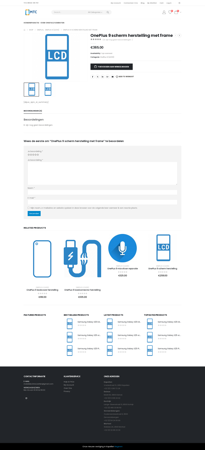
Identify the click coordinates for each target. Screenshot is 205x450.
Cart (162, 3)
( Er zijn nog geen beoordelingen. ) (117, 39)
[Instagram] (179, 3)
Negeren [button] (119, 446)
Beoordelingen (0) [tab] (33, 111)
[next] (179, 35)
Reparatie (34, 22)
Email (112, 77)
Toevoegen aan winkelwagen (113, 66)
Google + (107, 77)
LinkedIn (102, 77)
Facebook (92, 77)
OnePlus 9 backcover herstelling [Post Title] (42, 290)
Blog (142, 3)
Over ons (45, 22)
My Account (116, 3)
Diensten (60, 22)
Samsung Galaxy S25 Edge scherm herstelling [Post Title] (99, 322)
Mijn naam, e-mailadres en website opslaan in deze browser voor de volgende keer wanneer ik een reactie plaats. (84, 207)
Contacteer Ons (131, 3)
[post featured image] (69, 324)
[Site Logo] (31, 12)
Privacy (67, 391)
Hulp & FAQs (69, 381)
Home (26, 22)
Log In (169, 3)
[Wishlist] (170, 12)
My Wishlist (152, 3)
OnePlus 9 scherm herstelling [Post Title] (162, 268)
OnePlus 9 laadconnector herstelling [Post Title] (82, 290)
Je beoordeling (35, 151)
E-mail (31, 198)
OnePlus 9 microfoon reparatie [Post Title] (122, 268)
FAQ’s (52, 22)
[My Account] (164, 12)
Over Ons (68, 388)
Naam (31, 188)
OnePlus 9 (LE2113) (107, 57)
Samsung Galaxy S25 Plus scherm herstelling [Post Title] (98, 348)
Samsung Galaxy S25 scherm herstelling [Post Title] (96, 335)
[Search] (108, 12)
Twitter (97, 77)
